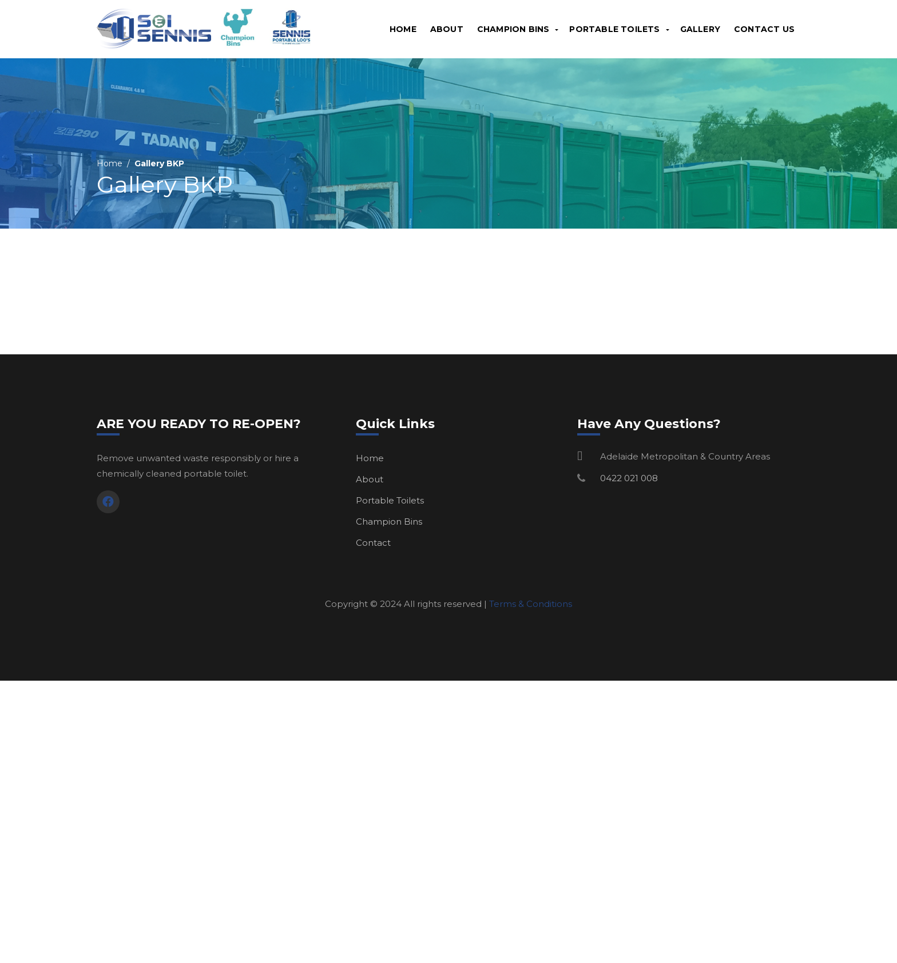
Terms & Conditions (530, 603)
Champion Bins (513, 29)
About (446, 29)
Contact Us (764, 29)
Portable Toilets (614, 29)
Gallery (700, 29)
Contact (373, 542)
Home (403, 29)
